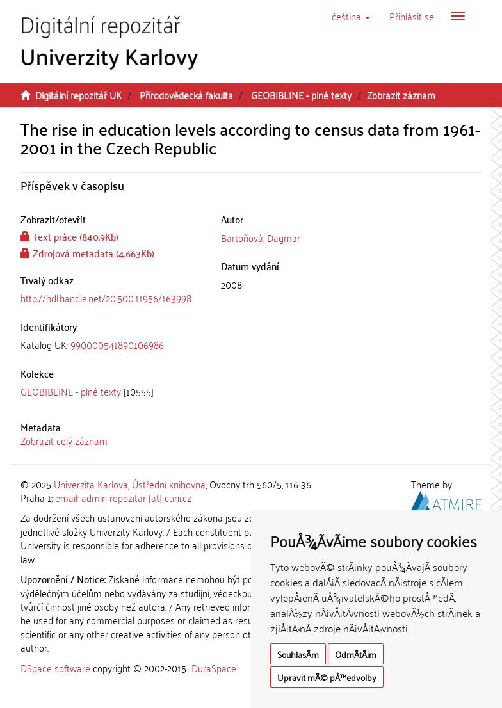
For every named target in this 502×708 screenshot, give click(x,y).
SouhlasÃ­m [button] (298, 654)
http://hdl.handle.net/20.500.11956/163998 (105, 298)
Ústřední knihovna (169, 484)
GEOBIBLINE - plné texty (301, 95)
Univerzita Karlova (91, 484)
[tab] (111, 344)
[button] (351, 16)
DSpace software (55, 668)
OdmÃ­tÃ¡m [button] (355, 654)
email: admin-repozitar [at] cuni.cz (123, 497)
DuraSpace (213, 668)
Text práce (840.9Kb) (69, 236)
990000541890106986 (117, 344)
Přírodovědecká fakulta (186, 95)
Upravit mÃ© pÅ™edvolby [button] (326, 677)
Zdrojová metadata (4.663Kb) (87, 253)
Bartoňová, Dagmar (260, 237)
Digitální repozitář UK (78, 95)
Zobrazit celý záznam (64, 440)
